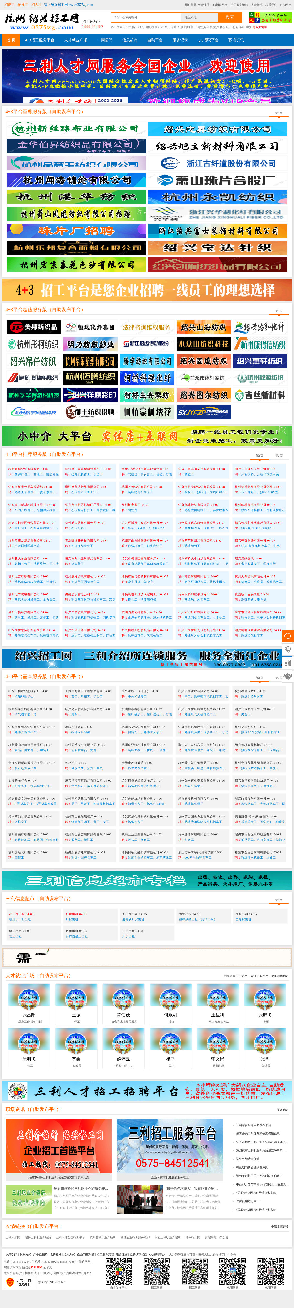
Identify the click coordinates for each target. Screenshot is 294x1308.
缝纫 (187, 27)
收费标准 (257, 5)
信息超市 (130, 40)
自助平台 (286, 5)
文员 (216, 27)
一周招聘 (105, 40)
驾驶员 (201, 27)
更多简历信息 (280, 994)
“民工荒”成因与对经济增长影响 (256, 1211)
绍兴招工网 (193, 1255)
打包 (236, 27)
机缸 (180, 27)
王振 (76, 1033)
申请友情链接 (280, 1245)
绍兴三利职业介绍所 (38, 1255)
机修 (154, 27)
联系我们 (271, 5)
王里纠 (217, 1033)
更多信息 (283, 1128)
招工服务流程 (239, 5)
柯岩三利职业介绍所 (168, 1255)
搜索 (230, 17)
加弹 (128, 27)
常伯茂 (123, 1033)
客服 (223, 27)
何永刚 (170, 1033)
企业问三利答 (86, 1273)
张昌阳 (29, 1033)
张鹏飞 (264, 1033)
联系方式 (25, 1273)
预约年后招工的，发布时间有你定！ (259, 1194)
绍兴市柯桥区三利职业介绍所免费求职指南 (86, 1207)
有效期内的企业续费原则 (252, 1185)
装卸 (242, 27)
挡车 (135, 27)
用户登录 (190, 5)
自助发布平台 (66, 130)
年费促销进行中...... (248, 1219)
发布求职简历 (259, 994)
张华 (265, 1077)
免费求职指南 (138, 1273)
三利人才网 (13, 1255)
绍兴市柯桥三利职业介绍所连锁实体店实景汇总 (58, 1195)
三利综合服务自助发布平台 (253, 1143)
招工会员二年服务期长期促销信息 (258, 1152)
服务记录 (180, 40)
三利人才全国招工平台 (70, 1255)
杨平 (170, 1077)
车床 (174, 27)
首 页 (11, 40)
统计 (229, 27)
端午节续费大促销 (247, 1177)
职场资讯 (236, 40)
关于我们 (12, 1273)
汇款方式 (69, 1273)
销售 (209, 27)
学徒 (249, 27)
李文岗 (217, 1077)
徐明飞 (29, 1077)
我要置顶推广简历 (235, 994)
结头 (167, 27)
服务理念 (122, 1273)
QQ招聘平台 (219, 5)
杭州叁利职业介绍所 (103, 1255)
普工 (193, 27)
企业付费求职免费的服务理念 (170, 1195)
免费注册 (204, 5)
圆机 (148, 27)
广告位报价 (40, 1273)
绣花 (141, 27)
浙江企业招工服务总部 (135, 1255)
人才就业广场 (75, 40)
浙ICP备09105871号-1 (52, 1300)
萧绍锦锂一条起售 (216, 1255)
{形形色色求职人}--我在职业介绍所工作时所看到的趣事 (207, 1207)
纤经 (161, 27)
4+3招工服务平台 (39, 40)
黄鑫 (76, 1077)
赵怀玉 (123, 1077)
